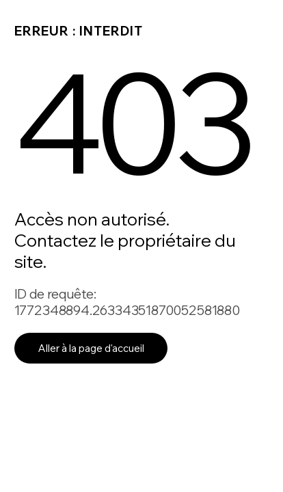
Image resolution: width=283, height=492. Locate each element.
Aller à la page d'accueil (91, 348)
